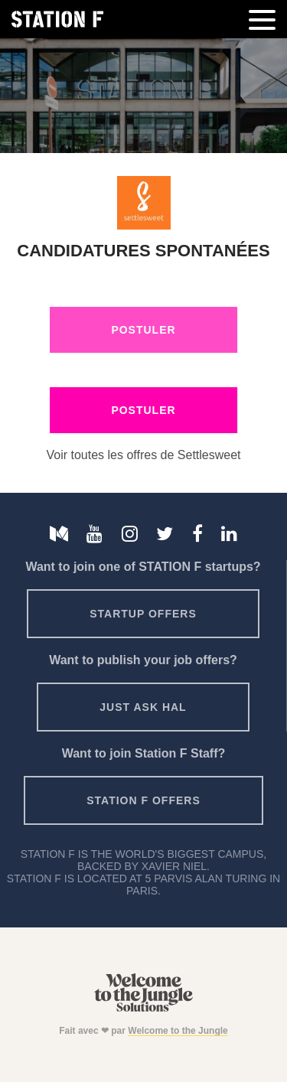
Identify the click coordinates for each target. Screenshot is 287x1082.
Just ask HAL (142, 707)
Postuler (143, 330)
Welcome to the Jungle (177, 1030)
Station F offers (143, 800)
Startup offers (143, 614)
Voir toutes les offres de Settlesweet (143, 454)
